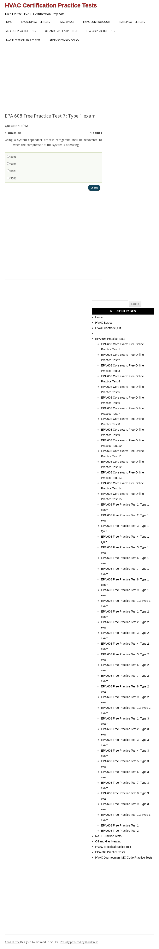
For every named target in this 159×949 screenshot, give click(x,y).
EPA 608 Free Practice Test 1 (120, 824)
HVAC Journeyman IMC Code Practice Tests (123, 857)
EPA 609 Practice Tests (101, 31)
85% (11, 157)
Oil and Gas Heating (108, 840)
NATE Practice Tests (132, 22)
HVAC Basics (66, 22)
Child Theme (12, 941)
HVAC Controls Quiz (96, 22)
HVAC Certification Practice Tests (51, 5)
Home (8, 22)
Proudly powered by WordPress (79, 941)
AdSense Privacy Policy (64, 40)
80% (11, 171)
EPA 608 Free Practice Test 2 (120, 830)
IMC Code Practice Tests (20, 31)
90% (11, 164)
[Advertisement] (79, 79)
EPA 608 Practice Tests (35, 22)
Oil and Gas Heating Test (61, 31)
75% (11, 178)
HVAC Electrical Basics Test (22, 40)
